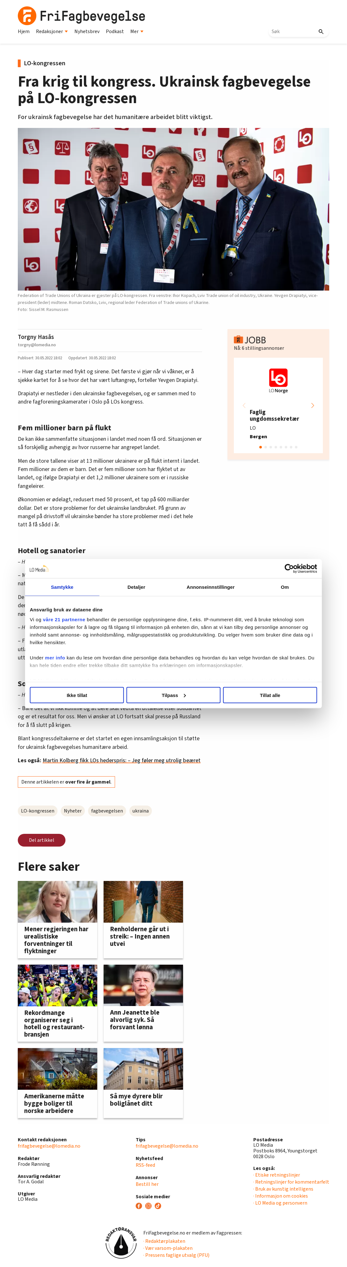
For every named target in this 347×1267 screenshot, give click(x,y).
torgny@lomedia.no (37, 344)
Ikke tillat (80, 695)
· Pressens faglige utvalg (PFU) (176, 1255)
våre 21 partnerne (69, 619)
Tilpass (174, 695)
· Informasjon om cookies (280, 1196)
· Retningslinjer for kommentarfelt (291, 1182)
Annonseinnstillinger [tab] (209, 586)
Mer (137, 31)
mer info (61, 657)
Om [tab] (281, 586)
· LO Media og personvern (280, 1203)
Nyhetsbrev (86, 31)
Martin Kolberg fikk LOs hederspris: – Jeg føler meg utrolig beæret (122, 760)
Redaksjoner (52, 31)
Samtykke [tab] (66, 586)
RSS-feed (145, 1165)
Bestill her (147, 1184)
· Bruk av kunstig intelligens (283, 1189)
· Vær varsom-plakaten (168, 1248)
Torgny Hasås (36, 337)
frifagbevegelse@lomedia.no (49, 1146)
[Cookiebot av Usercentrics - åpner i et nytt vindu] (284, 568)
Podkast (115, 31)
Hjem (24, 31)
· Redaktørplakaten (164, 1241)
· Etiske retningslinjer (276, 1175)
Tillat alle (266, 695)
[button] (313, 405)
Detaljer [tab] (138, 586)
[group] (278, 405)
